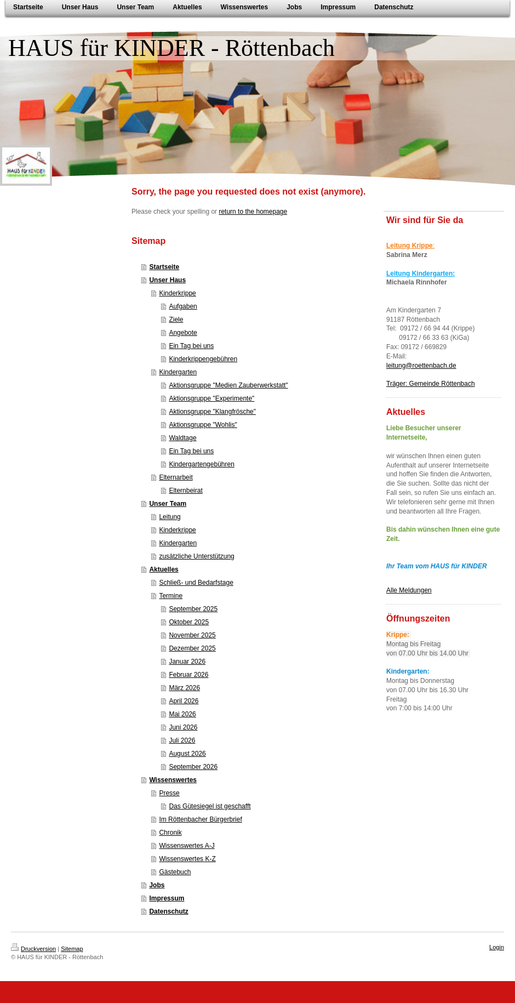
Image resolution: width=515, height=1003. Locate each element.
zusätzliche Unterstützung (196, 556)
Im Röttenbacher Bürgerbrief (200, 819)
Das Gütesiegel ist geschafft (209, 806)
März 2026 (184, 688)
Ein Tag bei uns (191, 346)
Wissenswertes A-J (186, 846)
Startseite (164, 267)
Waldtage (182, 438)
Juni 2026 (183, 727)
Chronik (170, 832)
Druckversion (33, 948)
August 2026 (187, 753)
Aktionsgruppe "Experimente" (211, 398)
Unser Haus (167, 280)
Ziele (176, 319)
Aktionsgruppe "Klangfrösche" (212, 411)
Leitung (169, 517)
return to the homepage (253, 211)
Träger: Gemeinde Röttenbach (430, 383)
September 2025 (193, 609)
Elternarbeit (175, 477)
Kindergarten (178, 372)
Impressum (166, 898)
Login (496, 947)
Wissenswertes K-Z (187, 859)
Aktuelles (163, 569)
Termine (170, 596)
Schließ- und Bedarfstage (196, 582)
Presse (169, 793)
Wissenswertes (173, 780)
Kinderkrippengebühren (203, 359)
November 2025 (192, 635)
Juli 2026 (182, 740)
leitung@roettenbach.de (421, 365)
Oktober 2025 (189, 622)
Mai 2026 (182, 714)
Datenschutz (168, 911)
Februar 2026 (188, 675)
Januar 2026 (187, 661)
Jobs (156, 885)
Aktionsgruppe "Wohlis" (203, 425)
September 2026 (193, 767)
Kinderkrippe (177, 293)
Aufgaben (183, 306)
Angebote (183, 333)
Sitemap (72, 948)
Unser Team (167, 504)
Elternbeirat (185, 490)
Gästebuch (175, 872)
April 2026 (183, 701)
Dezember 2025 (192, 648)
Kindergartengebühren (201, 464)
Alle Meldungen (409, 590)
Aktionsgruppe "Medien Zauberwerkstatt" (228, 385)
